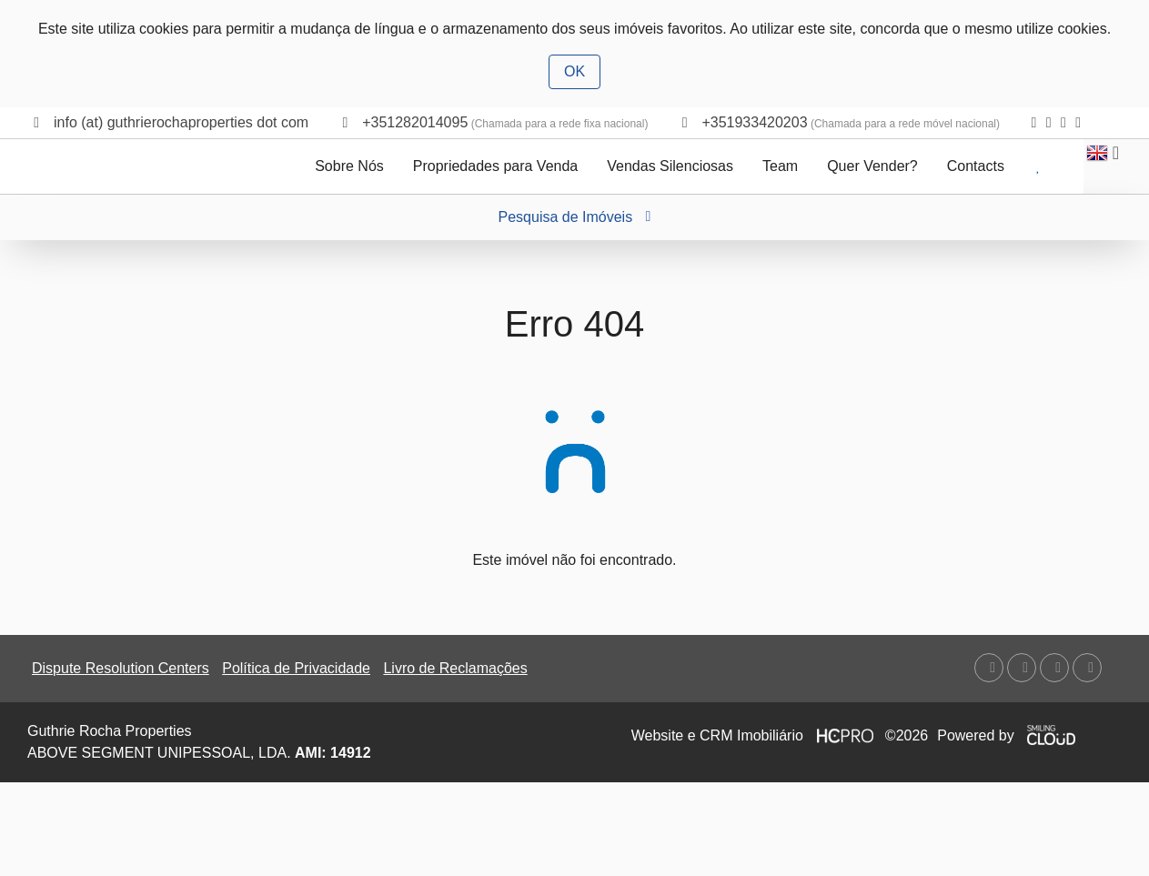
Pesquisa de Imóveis (575, 217)
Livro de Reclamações (455, 668)
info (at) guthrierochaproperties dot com (181, 122)
